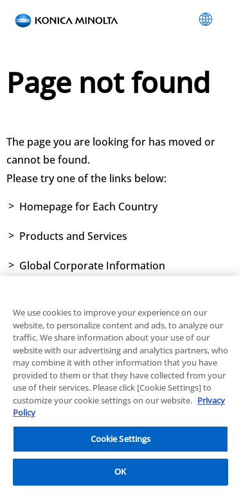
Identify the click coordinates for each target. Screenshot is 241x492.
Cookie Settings (121, 439)
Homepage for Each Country (88, 206)
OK (120, 473)
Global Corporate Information (92, 266)
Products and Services (73, 236)
